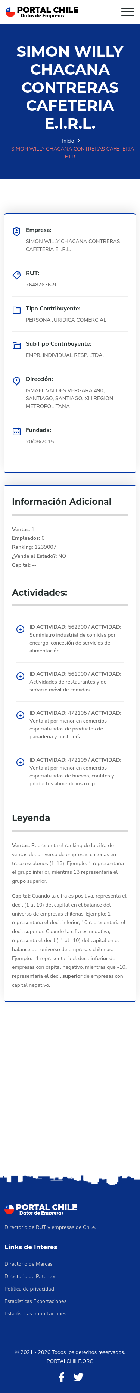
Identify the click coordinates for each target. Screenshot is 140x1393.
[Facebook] (62, 1377)
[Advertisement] (70, 1099)
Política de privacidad (29, 1288)
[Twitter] (78, 1377)
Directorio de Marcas (28, 1264)
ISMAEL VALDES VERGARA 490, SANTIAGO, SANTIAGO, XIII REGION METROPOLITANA (69, 398)
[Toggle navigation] (127, 12)
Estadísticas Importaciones (35, 1313)
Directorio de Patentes (30, 1276)
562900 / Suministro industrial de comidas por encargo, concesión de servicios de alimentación (75, 638)
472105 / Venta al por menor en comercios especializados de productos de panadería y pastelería (75, 724)
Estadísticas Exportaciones (35, 1301)
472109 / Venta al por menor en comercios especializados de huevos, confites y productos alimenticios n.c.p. (75, 771)
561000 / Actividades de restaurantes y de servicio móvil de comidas (75, 681)
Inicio (68, 141)
